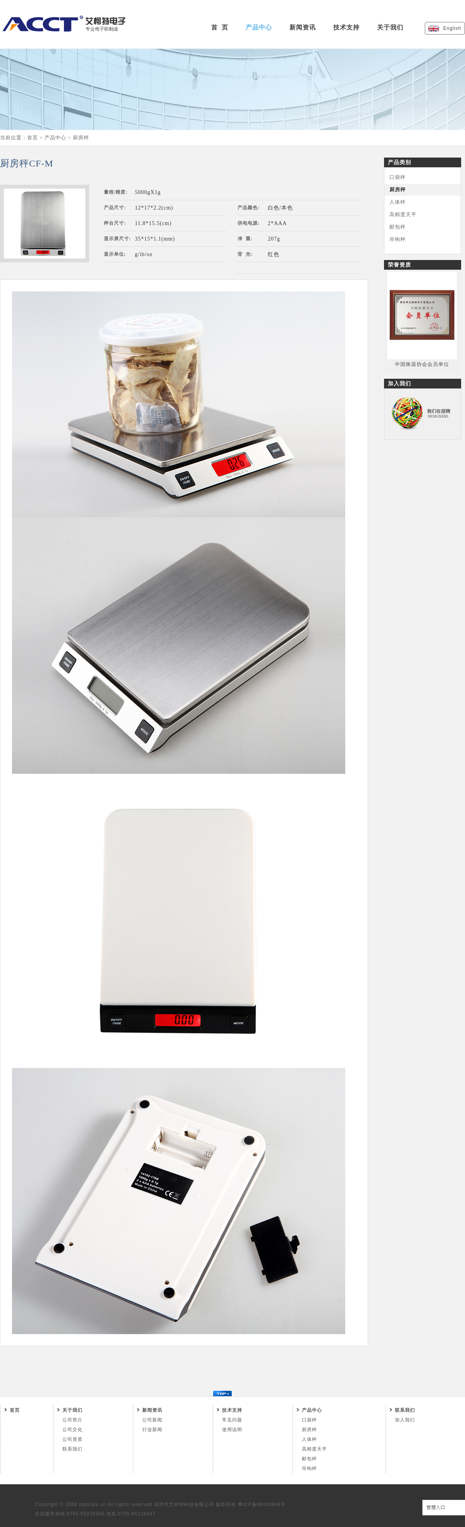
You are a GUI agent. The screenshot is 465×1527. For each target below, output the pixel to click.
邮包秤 (397, 227)
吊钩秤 (397, 239)
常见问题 (232, 1420)
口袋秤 (397, 177)
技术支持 (346, 27)
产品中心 (259, 27)
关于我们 (390, 27)
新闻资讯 (302, 27)
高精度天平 (403, 214)
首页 (32, 137)
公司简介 (72, 1420)
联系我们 (72, 1449)
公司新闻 (152, 1420)
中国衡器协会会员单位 (422, 364)
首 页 (219, 27)
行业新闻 (152, 1429)
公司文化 (72, 1429)
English (452, 28)
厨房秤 (81, 137)
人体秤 (397, 202)
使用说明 (232, 1429)
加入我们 (405, 1420)
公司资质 (72, 1439)
